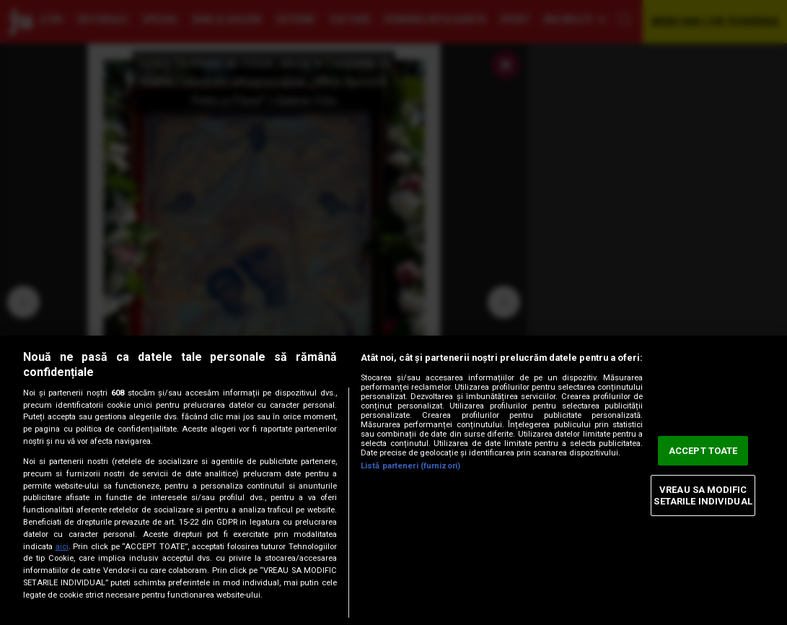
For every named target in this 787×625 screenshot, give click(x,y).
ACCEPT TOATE (703, 450)
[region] (393, 480)
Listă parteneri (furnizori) (410, 466)
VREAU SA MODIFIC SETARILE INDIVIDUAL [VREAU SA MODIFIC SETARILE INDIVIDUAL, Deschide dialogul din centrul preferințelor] (703, 495)
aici (62, 546)
